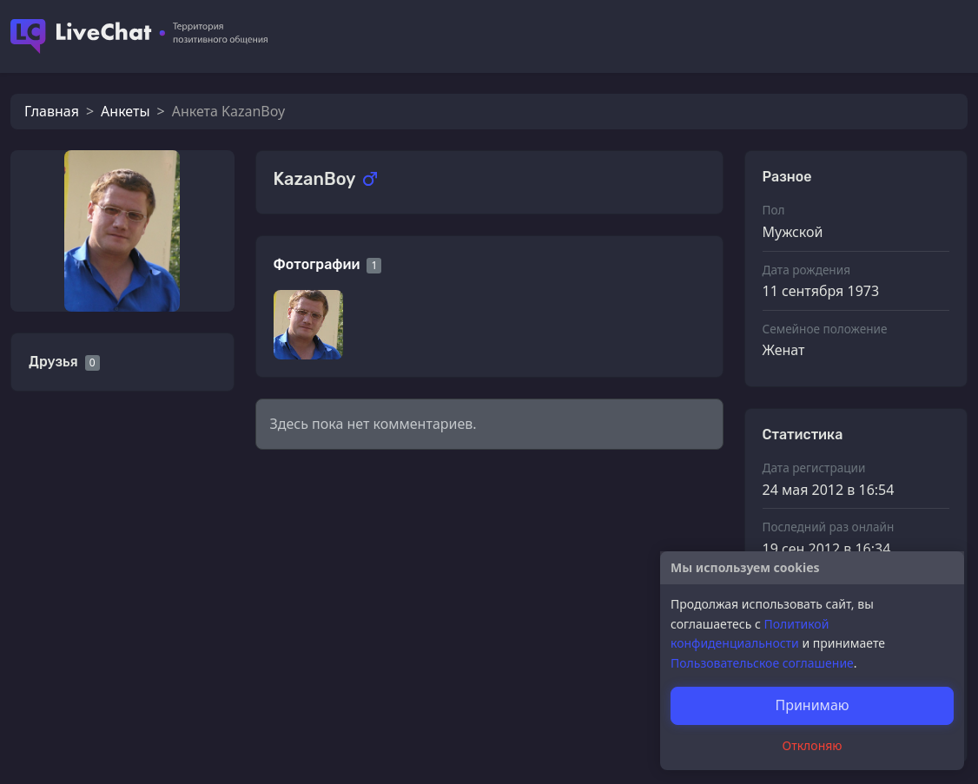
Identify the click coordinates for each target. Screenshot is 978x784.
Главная (51, 111)
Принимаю (812, 705)
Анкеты (125, 111)
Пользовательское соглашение (762, 663)
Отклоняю (813, 745)
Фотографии (317, 264)
